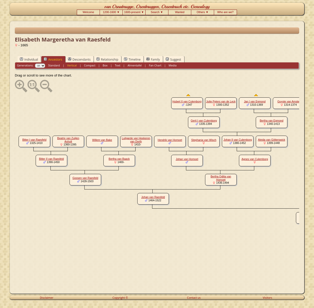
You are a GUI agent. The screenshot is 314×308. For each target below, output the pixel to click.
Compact (89, 65)
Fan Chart (155, 65)
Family (153, 59)
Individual (29, 59)
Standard (54, 65)
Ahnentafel (135, 65)
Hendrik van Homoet (170, 139)
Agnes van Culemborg (254, 159)
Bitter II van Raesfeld (51, 158)
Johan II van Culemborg (237, 139)
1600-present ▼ (134, 12)
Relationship (107, 59)
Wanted (179, 12)
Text (117, 65)
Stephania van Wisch (203, 139)
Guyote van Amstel (288, 101)
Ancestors (53, 59)
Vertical (72, 65)
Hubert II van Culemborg (187, 101)
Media (173, 65)
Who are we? (225, 12)
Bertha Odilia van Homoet (221, 178)
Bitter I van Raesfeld (34, 139)
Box (105, 65)
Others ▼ (203, 12)
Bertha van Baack (119, 158)
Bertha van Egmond (271, 120)
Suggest (173, 59)
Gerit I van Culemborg (204, 120)
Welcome (88, 12)
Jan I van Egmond (255, 101)
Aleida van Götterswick (271, 139)
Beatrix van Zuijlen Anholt (68, 140)
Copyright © (120, 297)
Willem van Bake (102, 139)
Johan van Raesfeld (153, 197)
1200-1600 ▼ (111, 12)
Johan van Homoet (187, 159)
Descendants (79, 59)
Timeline (132, 59)
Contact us (194, 297)
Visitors (267, 297)
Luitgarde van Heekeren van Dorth (136, 140)
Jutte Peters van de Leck (220, 101)
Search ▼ (157, 12)
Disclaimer (46, 297)
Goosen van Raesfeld (85, 177)
